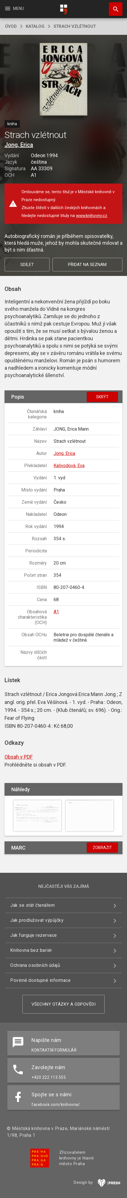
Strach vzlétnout (75, 26)
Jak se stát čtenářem (32, 905)
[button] (63, 79)
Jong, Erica (19, 144)
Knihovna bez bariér (31, 950)
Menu (14, 8)
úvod (11, 26)
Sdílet (27, 264)
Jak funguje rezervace (33, 935)
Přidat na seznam (87, 264)
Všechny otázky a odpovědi (63, 1004)
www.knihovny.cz (91, 215)
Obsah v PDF (19, 757)
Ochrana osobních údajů (35, 965)
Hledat (113, 6)
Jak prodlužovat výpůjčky (37, 920)
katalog (35, 26)
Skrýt (102, 397)
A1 (56, 611)
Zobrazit (102, 847)
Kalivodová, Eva (69, 465)
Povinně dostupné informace (40, 980)
